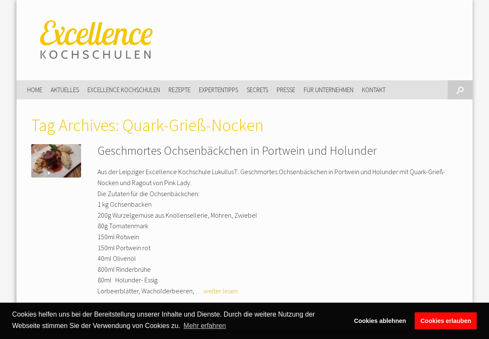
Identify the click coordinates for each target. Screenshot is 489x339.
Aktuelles (65, 90)
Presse (286, 90)
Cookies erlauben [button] (446, 320)
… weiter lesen (217, 291)
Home (34, 90)
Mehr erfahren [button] (205, 325)
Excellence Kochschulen (123, 90)
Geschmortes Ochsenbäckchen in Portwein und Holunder (237, 150)
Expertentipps (218, 90)
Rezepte (179, 90)
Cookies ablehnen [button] (380, 320)
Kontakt (374, 90)
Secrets (257, 90)
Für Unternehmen (328, 90)
